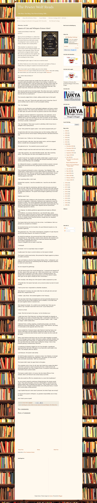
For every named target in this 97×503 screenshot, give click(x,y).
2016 (66, 189)
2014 (66, 193)
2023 (66, 137)
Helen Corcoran (34, 404)
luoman (51, 496)
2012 (66, 198)
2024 (66, 135)
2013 (66, 196)
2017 (66, 187)
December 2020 (70, 146)
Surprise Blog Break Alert (72, 162)
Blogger (60, 496)
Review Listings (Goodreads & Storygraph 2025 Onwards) (32, 21)
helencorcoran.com (23, 70)
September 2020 (70, 152)
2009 (66, 205)
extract (29, 404)
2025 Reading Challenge (71, 37)
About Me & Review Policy (30, 18)
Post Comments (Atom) (29, 452)
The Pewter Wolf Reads (36, 7)
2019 (66, 182)
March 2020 (69, 175)
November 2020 (70, 148)
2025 (66, 133)
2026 (66, 130)
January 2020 (69, 180)
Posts (66, 228)
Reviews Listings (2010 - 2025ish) (57, 18)
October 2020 (69, 150)
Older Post (56, 449)
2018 (66, 185)
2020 (66, 144)
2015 (66, 191)
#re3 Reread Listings (54, 21)
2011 (66, 200)
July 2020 (68, 157)
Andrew (70, 39)
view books (76, 47)
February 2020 (69, 177)
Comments (67, 231)
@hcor (47, 70)
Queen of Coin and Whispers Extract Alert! (72, 165)
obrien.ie (49, 72)
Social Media (42, 18)
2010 (66, 202)
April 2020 (69, 173)
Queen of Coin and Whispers (43, 404)
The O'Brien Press (53, 404)
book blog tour (24, 404)
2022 (66, 139)
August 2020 (69, 155)
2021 (66, 142)
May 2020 (68, 171)
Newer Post (20, 449)
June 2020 (68, 168)
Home (18, 18)
